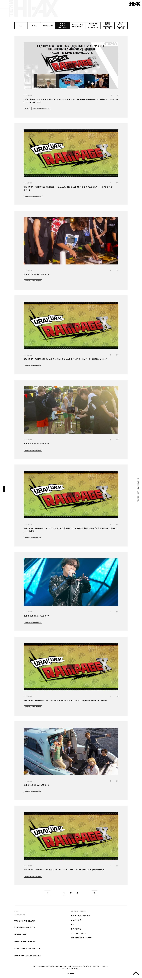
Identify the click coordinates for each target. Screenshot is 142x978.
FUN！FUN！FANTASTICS (27, 948)
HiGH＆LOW (20, 934)
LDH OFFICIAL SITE (24, 927)
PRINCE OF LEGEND (25, 941)
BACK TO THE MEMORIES (27, 955)
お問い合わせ (76, 929)
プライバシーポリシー (79, 933)
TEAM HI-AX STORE (24, 921)
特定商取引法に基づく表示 (81, 937)
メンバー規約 (76, 920)
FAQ (73, 924)
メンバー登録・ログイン (80, 916)
